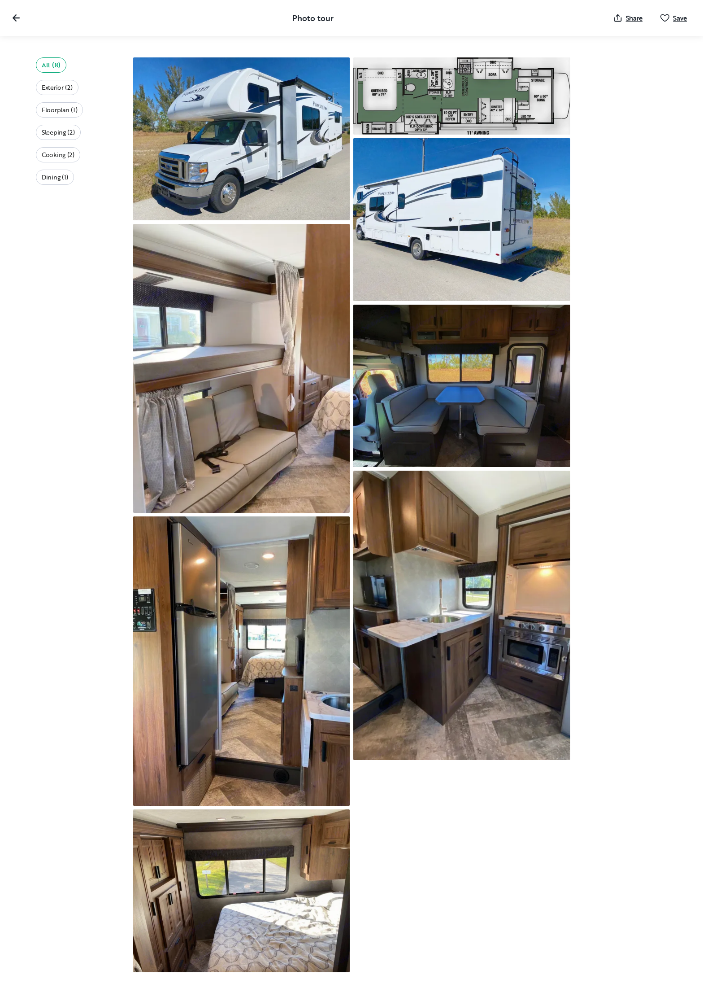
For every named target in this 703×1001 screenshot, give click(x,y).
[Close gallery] (16, 18)
